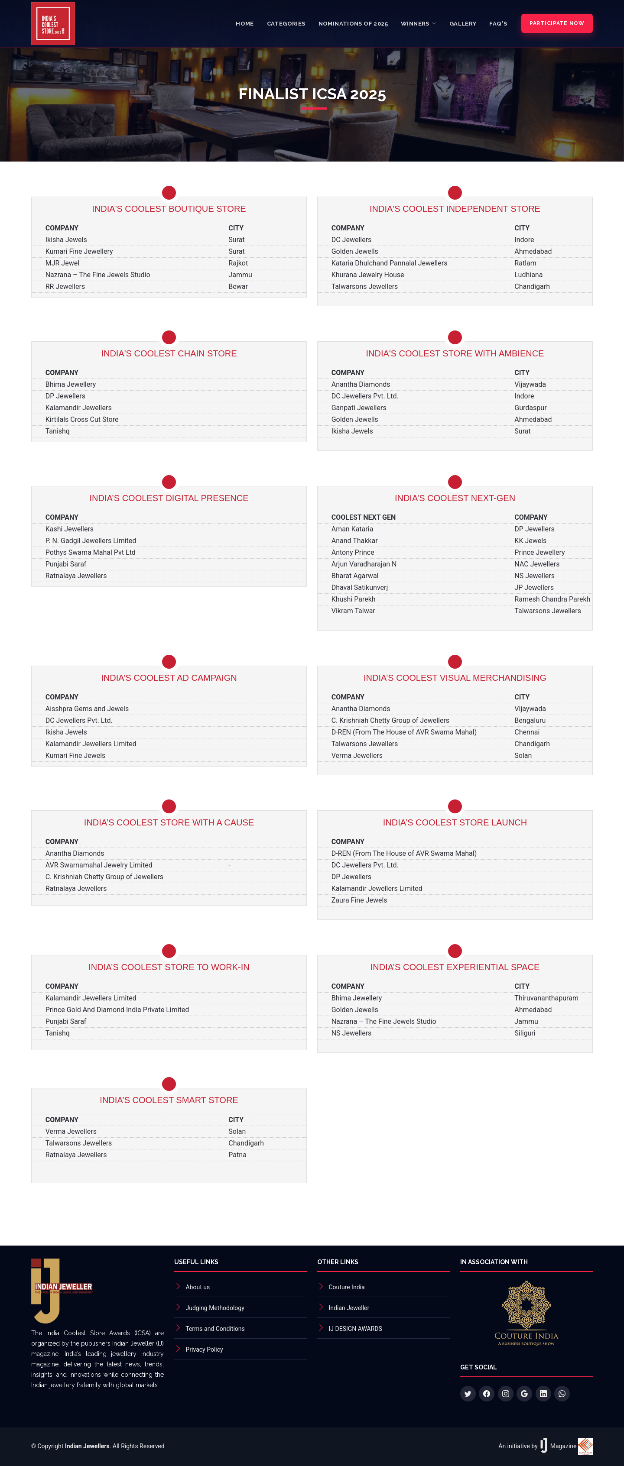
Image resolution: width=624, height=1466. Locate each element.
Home (245, 23)
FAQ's (498, 23)
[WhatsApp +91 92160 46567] (562, 1393)
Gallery (463, 23)
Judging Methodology (214, 1307)
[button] (418, 23)
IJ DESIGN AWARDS (355, 1328)
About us (197, 1287)
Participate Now (557, 23)
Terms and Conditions (215, 1328)
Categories (286, 23)
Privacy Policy (204, 1349)
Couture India (346, 1287)
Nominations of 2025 (353, 23)
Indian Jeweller (348, 1307)
